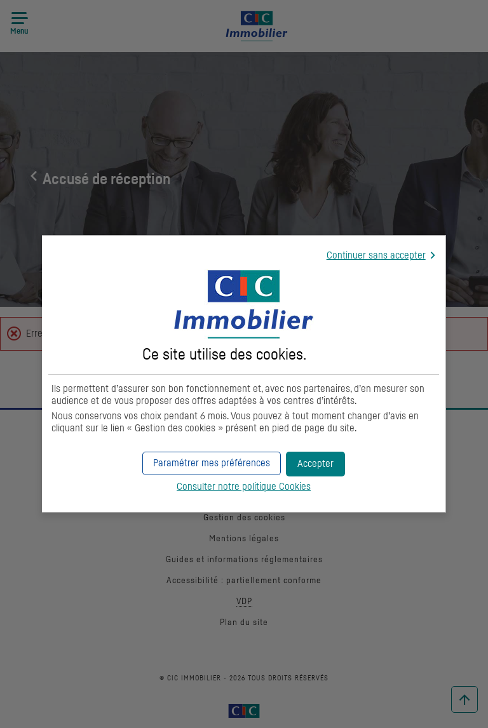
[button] (315, 464)
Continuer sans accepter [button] (376, 255)
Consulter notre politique (244, 487)
